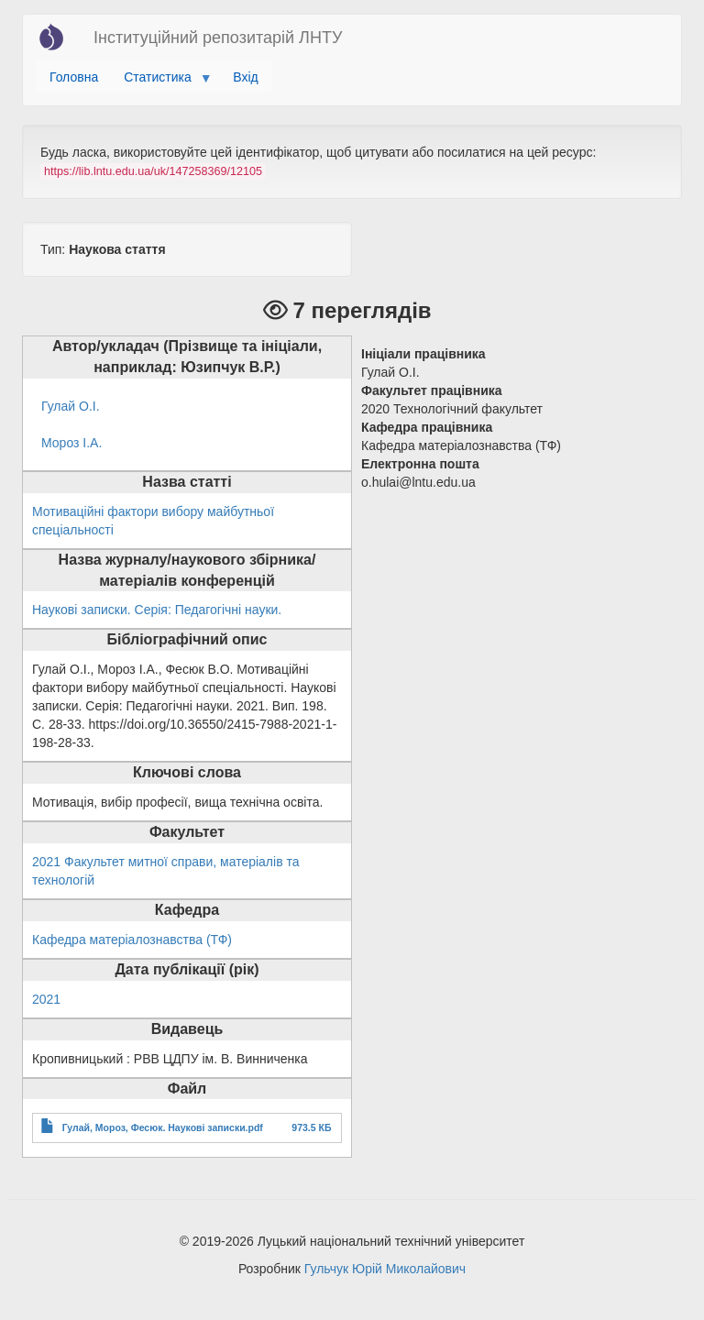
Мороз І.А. (71, 442)
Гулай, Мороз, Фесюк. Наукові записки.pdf (162, 1127)
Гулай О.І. (70, 406)
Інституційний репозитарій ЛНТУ (218, 37)
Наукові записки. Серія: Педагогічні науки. (156, 609)
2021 (46, 999)
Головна (74, 77)
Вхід (245, 77)
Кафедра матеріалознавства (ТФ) (132, 939)
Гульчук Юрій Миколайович (385, 1268)
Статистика (161, 82)
